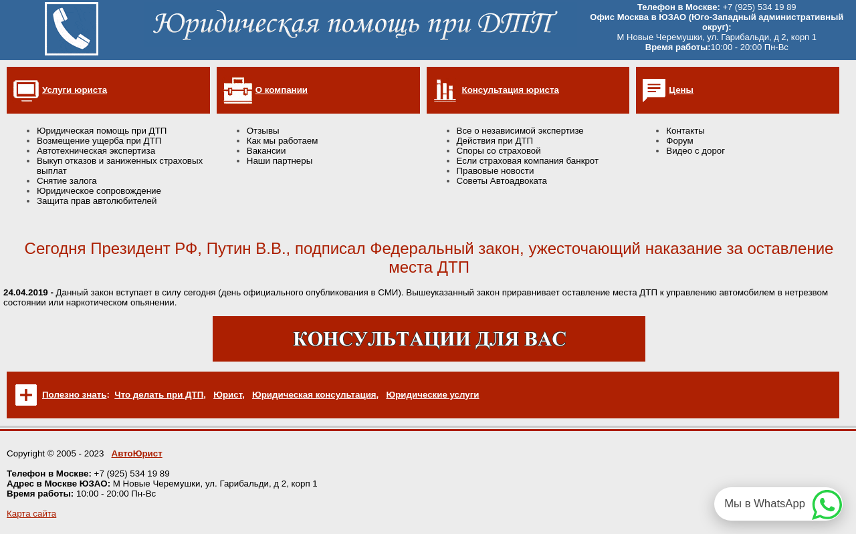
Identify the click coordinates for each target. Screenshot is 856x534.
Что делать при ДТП (158, 395)
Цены (681, 90)
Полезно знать (74, 395)
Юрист (227, 395)
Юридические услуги (432, 395)
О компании (281, 90)
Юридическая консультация (314, 395)
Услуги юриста (74, 90)
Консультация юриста (510, 90)
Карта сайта (31, 514)
